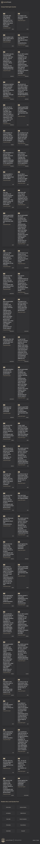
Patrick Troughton (23, 819)
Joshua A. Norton (23, 807)
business (26, 45)
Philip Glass (8, 824)
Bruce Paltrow (23, 824)
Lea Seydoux (8, 813)
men (13, 487)
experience (26, 76)
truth (13, 723)
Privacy (37, 840)
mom (27, 535)
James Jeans (8, 807)
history (27, 417)
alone (13, 45)
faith (27, 124)
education (12, 76)
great (27, 398)
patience (12, 558)
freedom (12, 144)
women (12, 795)
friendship (26, 144)
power (27, 605)
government (26, 267)
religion (27, 636)
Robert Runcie (23, 813)
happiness (12, 417)
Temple (7, 2)
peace (13, 587)
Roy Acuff (23, 830)
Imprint (34, 840)
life (27, 465)
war (27, 723)
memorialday (26, 795)
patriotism (26, 558)
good (13, 207)
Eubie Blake (8, 830)
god (13, 184)
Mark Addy (8, 819)
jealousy (12, 465)
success (27, 673)
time (27, 695)
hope (27, 440)
